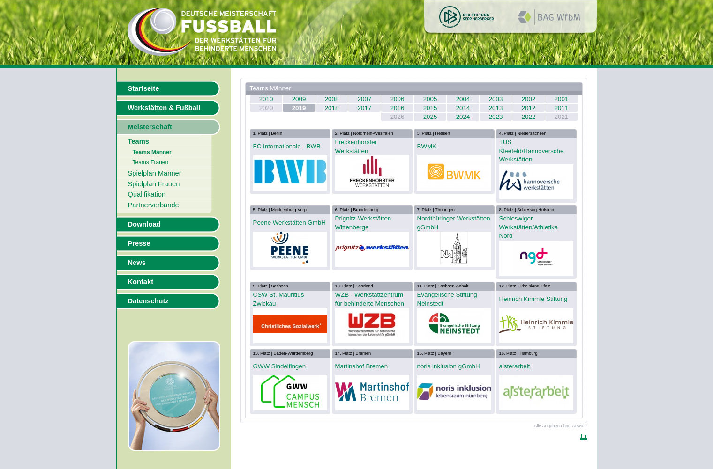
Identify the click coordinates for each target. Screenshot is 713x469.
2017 (365, 107)
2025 (430, 116)
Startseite (143, 88)
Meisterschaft (150, 127)
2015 (430, 107)
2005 (430, 99)
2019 (299, 107)
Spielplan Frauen (154, 184)
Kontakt (141, 282)
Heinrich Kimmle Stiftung (533, 298)
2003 (496, 99)
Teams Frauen (151, 162)
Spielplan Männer (154, 173)
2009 (299, 99)
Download (144, 224)
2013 (496, 107)
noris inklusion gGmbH (448, 366)
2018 (332, 107)
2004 (463, 99)
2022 (529, 116)
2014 (463, 107)
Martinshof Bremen (361, 366)
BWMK (426, 146)
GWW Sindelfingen (279, 366)
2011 (562, 107)
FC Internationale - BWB (287, 146)
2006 (397, 99)
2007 (365, 99)
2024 (463, 116)
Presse (139, 243)
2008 (332, 99)
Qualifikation (147, 194)
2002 (529, 99)
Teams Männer (152, 152)
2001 (562, 99)
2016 (397, 107)
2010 (266, 99)
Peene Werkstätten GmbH (289, 222)
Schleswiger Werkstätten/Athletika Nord (528, 227)
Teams (138, 141)
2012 (529, 107)
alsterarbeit (514, 366)
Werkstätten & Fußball (164, 107)
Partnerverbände (153, 205)
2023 (496, 116)
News (137, 262)
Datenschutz (148, 301)
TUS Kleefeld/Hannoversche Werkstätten (531, 151)
